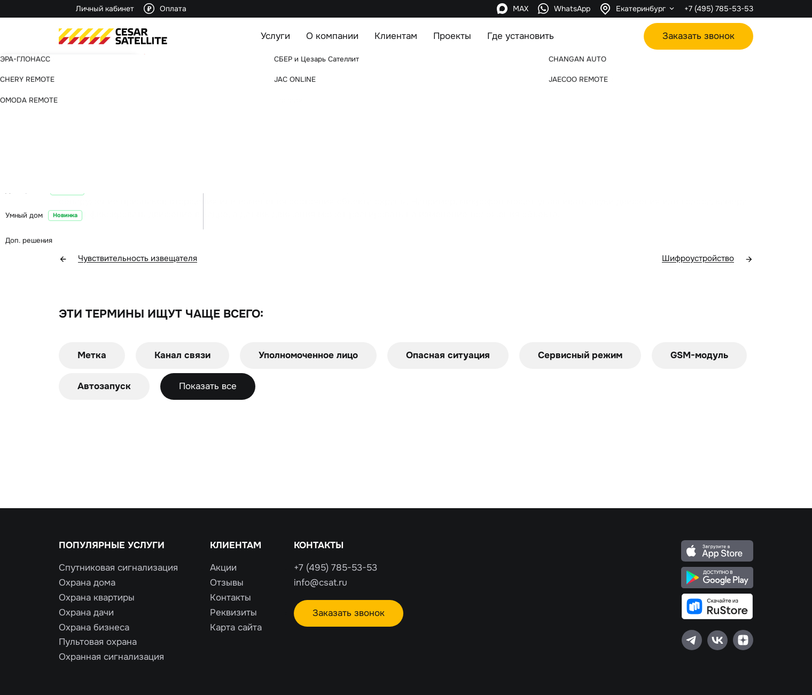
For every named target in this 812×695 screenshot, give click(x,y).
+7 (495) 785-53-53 (718, 8)
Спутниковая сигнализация (118, 567)
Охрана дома (87, 582)
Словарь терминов (124, 75)
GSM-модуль (699, 356)
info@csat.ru (320, 582)
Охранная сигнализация (111, 656)
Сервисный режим (580, 356)
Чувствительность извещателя (135, 260)
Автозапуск (104, 387)
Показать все (208, 387)
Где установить (520, 36)
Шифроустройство (703, 260)
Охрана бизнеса (94, 627)
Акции (223, 567)
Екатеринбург (641, 8)
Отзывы (227, 582)
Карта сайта (236, 627)
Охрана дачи (86, 612)
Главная (71, 75)
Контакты (230, 597)
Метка (91, 356)
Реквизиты (233, 612)
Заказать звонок (698, 36)
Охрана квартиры (97, 597)
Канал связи (182, 356)
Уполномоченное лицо (308, 356)
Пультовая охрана (98, 641)
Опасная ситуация (448, 356)
